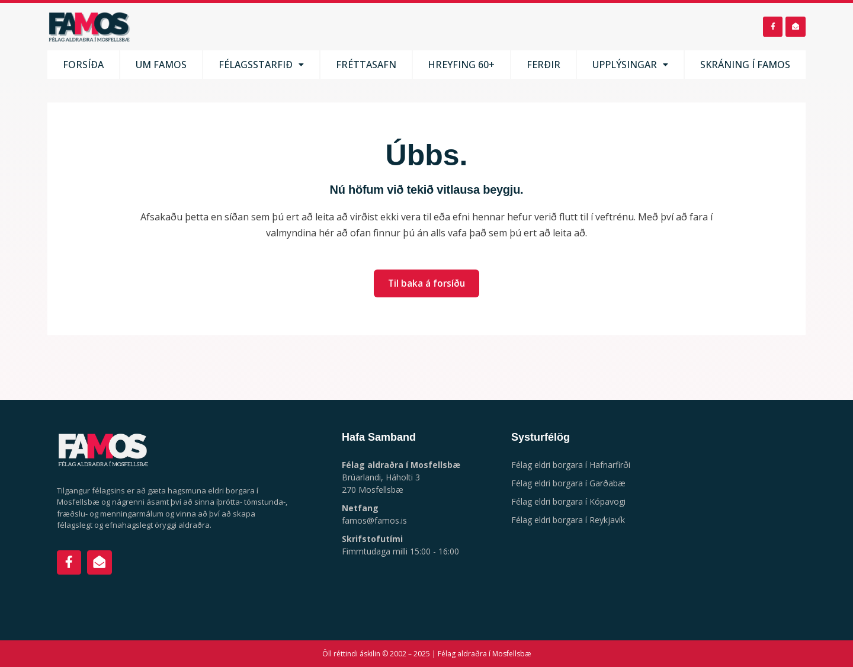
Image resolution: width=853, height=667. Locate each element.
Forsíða (83, 66)
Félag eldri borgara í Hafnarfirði (570, 464)
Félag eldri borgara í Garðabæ (568, 483)
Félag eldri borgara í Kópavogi (568, 501)
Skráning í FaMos (745, 66)
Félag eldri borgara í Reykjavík (568, 519)
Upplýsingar (629, 66)
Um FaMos (162, 66)
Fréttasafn (366, 66)
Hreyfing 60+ (461, 66)
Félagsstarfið (262, 66)
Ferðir (542, 66)
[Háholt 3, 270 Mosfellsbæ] (738, 520)
